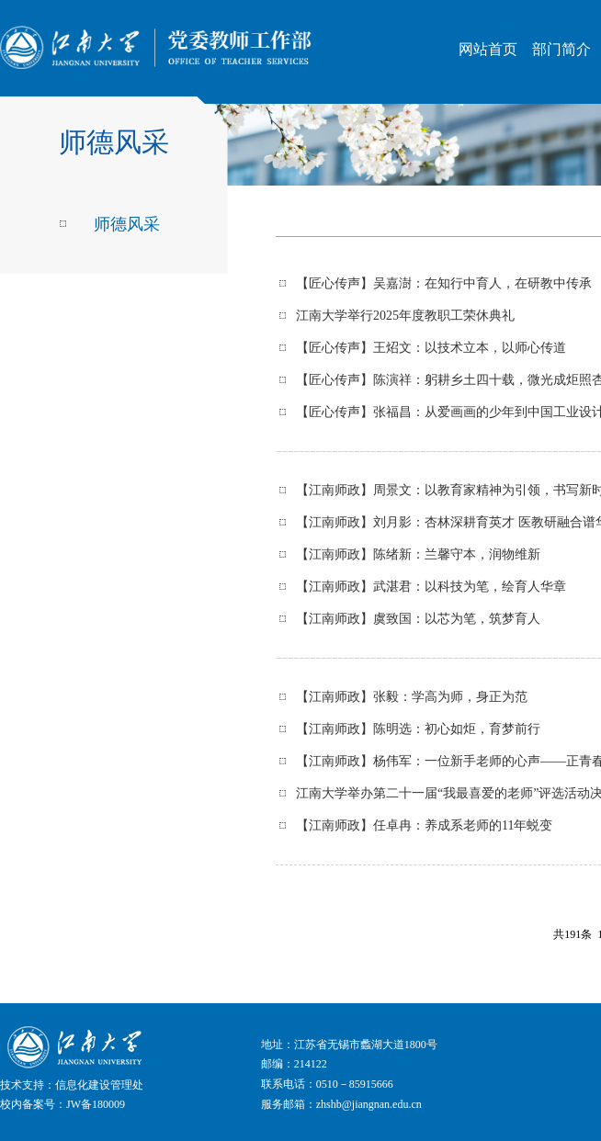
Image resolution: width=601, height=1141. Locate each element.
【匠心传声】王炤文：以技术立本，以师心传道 (431, 348)
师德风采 (127, 224)
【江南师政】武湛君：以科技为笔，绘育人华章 (431, 586)
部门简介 (561, 49)
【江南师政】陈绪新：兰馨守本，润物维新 (418, 554)
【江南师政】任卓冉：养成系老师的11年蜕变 (424, 825)
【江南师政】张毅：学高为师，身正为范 (411, 697)
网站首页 (488, 49)
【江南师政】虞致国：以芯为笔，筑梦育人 (418, 619)
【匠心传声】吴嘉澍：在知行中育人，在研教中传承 (444, 283)
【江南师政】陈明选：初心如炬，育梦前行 (418, 729)
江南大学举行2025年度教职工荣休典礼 (405, 315)
